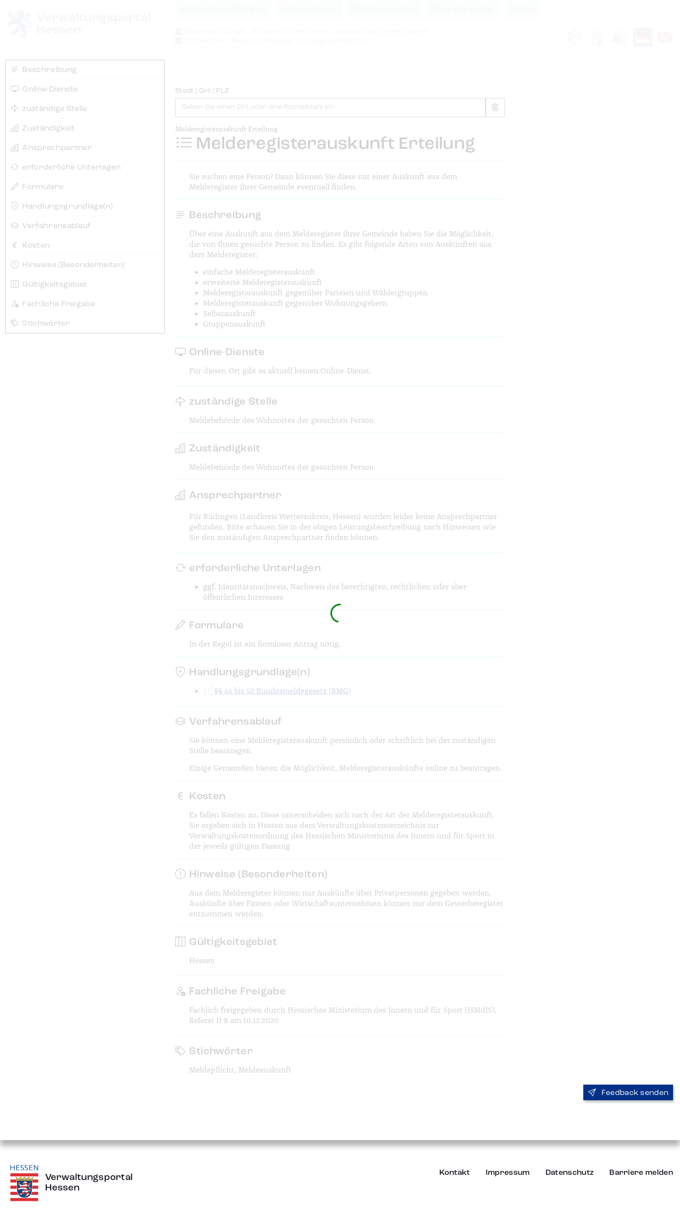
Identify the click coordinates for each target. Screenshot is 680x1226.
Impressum (508, 1173)
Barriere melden (641, 1173)
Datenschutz (570, 1173)
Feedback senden (628, 1093)
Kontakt (454, 1173)
